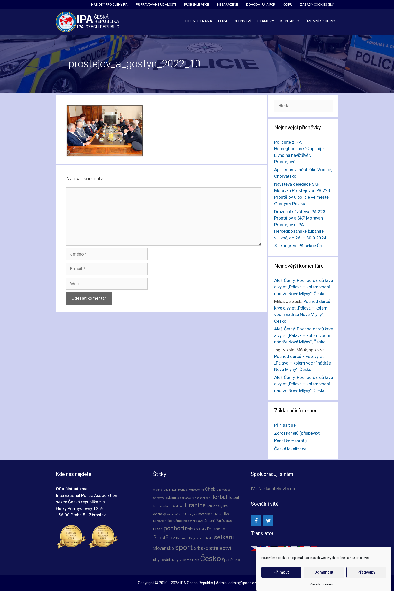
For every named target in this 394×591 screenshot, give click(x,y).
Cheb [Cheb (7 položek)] (210, 489)
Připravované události (156, 4)
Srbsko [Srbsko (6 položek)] (201, 548)
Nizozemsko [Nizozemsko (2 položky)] (162, 521)
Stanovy (265, 21)
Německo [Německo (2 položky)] (180, 521)
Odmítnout (323, 574)
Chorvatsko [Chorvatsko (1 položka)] (223, 490)
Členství (242, 21)
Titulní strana (197, 21)
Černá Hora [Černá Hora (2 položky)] (191, 560)
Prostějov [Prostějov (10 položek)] (164, 538)
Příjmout (281, 574)
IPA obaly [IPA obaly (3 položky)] (214, 506)
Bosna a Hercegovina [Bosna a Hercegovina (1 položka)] (191, 490)
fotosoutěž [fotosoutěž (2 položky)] (161, 506)
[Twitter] (268, 520)
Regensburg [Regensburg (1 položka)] (196, 538)
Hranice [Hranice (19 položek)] (195, 505)
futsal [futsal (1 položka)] (174, 506)
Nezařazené (227, 4)
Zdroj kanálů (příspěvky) (297, 433)
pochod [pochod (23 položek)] (173, 528)
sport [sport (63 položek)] (184, 547)
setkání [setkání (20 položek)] (224, 537)
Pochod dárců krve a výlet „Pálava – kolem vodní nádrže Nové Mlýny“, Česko (303, 287)
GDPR (287, 4)
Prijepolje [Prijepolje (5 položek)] (216, 528)
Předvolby (366, 574)
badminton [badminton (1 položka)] (170, 490)
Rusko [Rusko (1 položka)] (209, 538)
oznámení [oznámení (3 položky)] (206, 521)
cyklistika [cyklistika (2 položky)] (172, 498)
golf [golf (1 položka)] (181, 506)
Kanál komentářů (290, 440)
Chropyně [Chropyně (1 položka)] (159, 498)
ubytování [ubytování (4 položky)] (161, 560)
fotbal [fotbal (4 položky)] (233, 497)
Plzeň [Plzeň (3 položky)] (157, 529)
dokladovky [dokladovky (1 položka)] (187, 498)
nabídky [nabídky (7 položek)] (222, 513)
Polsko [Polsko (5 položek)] (191, 528)
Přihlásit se (285, 425)
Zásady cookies (321, 586)
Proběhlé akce (196, 4)
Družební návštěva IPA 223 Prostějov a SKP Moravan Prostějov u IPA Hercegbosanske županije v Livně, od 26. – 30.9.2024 (300, 224)
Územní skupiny (320, 21)
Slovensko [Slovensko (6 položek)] (163, 548)
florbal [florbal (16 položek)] (219, 497)
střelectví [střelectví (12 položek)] (220, 548)
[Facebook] (256, 520)
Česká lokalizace (290, 448)
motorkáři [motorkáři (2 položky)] (205, 514)
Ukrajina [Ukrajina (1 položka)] (176, 560)
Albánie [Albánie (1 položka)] (158, 490)
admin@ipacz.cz (242, 582)
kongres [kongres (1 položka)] (192, 514)
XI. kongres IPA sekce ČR (298, 245)
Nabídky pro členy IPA (109, 4)
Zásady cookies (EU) (317, 4)
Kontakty (289, 21)
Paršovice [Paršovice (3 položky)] (224, 521)
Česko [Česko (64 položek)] (210, 558)
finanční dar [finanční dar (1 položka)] (202, 498)
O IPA (222, 21)
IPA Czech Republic (196, 582)
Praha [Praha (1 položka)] (202, 529)
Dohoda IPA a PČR (260, 4)
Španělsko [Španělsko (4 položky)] (231, 560)
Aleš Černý (284, 280)
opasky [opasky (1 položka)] (192, 521)
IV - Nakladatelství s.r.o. (273, 488)
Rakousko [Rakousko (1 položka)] (182, 538)
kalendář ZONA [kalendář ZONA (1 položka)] (176, 514)
